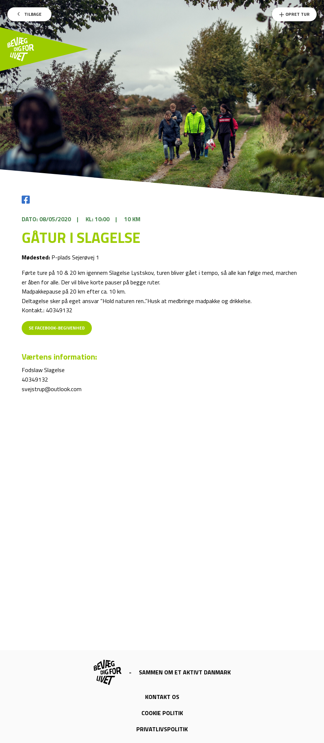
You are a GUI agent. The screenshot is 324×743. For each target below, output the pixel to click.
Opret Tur (294, 14)
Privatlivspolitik (162, 729)
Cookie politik (162, 713)
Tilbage (30, 14)
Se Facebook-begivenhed (57, 327)
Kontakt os (162, 696)
